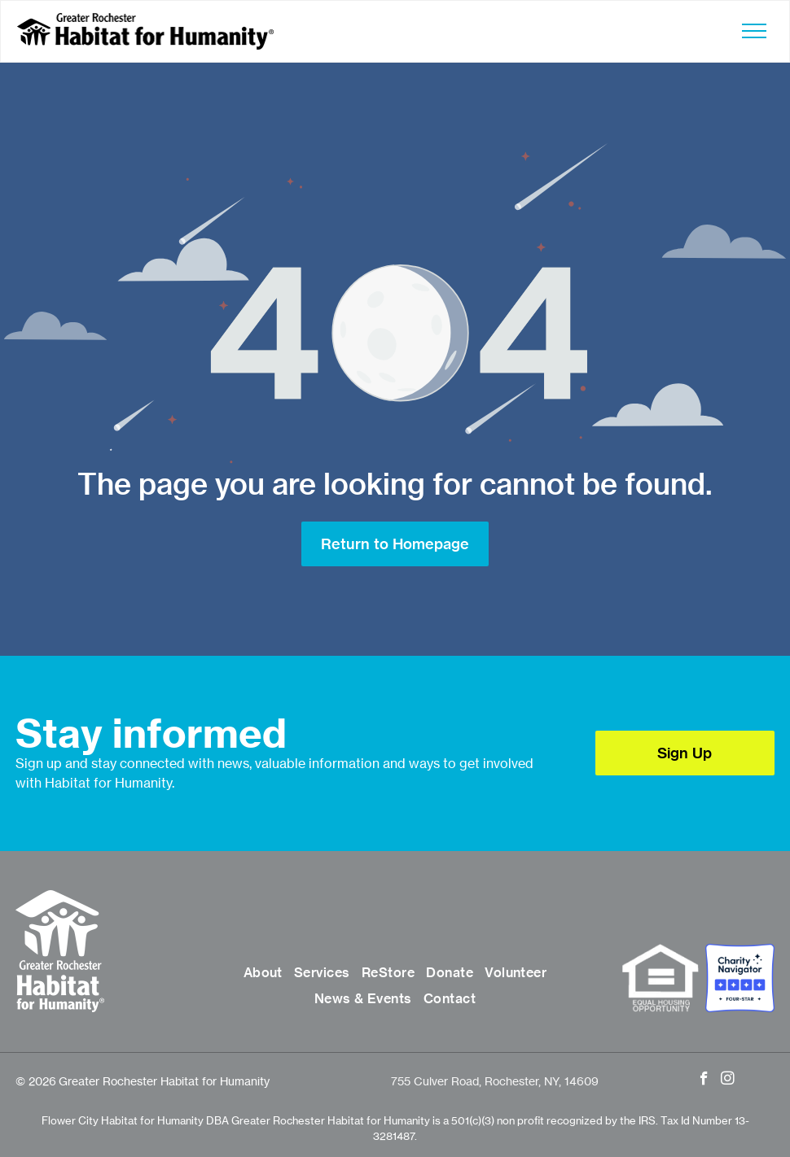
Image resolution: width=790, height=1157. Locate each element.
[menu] (754, 31)
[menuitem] (263, 973)
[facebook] (704, 1080)
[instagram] (728, 1080)
